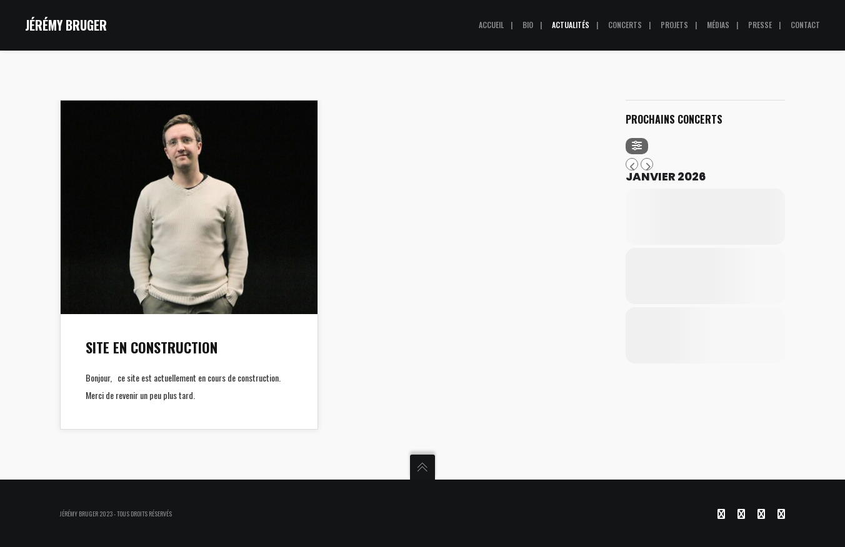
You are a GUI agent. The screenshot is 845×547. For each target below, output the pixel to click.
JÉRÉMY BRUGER (66, 25)
